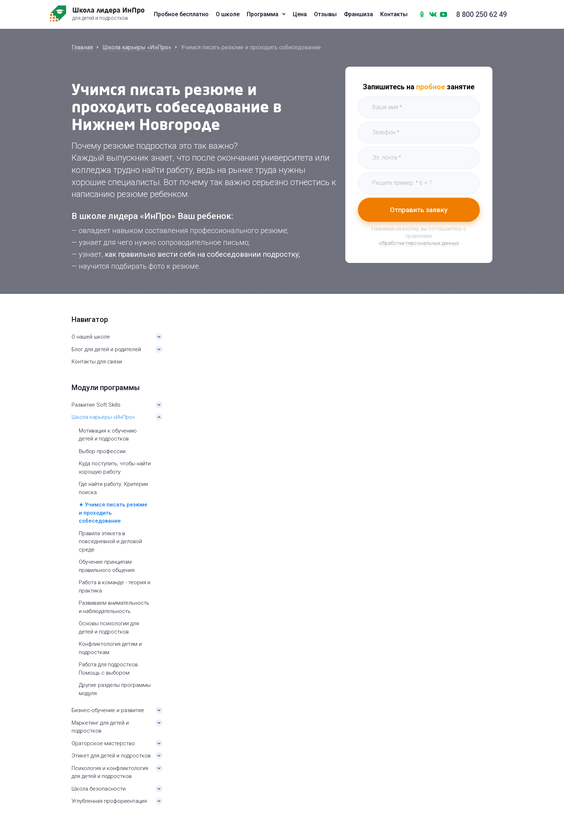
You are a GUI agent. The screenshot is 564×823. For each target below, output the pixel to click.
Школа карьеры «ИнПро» (103, 417)
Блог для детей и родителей (106, 349)
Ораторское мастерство (103, 743)
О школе (228, 14)
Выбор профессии (102, 451)
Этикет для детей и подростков (111, 755)
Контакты (394, 14)
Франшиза (358, 14)
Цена (300, 14)
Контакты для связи (97, 361)
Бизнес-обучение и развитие (108, 710)
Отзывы (325, 14)
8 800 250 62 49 (481, 14)
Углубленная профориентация (109, 801)
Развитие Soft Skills (96, 405)
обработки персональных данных (419, 243)
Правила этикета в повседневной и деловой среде (110, 541)
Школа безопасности (99, 789)
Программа (262, 14)
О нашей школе (91, 337)
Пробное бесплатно (181, 14)
